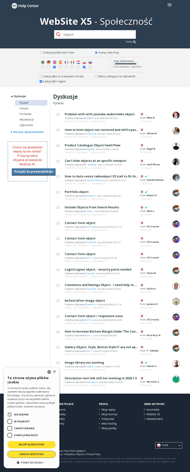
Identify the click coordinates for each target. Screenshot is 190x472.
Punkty (61, 419)
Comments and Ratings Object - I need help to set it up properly (112, 285)
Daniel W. (92, 242)
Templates (69, 454)
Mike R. (90, 118)
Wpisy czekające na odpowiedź (116, 76)
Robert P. (91, 195)
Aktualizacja (26, 119)
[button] (31, 462)
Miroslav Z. (92, 382)
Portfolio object (77, 192)
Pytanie (23, 102)
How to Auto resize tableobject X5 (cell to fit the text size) (109, 176)
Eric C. (90, 258)
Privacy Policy (93, 454)
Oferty (60, 423)
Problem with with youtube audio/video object (100, 114)
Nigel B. (91, 149)
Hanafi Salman (94, 180)
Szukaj (131, 41)
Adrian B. (91, 133)
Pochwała (25, 114)
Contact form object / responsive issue (94, 316)
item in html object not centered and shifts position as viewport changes (119, 130)
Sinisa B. (91, 273)
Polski (168, 445)
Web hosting (109, 423)
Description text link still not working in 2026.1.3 (101, 378)
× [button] (54, 371)
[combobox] (49, 372)
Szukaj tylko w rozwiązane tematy (63, 76)
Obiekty (61, 414)
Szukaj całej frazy (108, 52)
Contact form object (80, 223)
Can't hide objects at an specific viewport (96, 161)
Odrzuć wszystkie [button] (31, 454)
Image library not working (84, 362)
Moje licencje (109, 414)
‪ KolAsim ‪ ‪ (92, 164)
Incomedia (153, 409)
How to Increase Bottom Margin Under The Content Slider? (109, 331)
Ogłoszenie (26, 125)
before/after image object (85, 300)
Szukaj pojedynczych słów (58, 52)
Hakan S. (91, 366)
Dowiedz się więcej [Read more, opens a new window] (34, 406)
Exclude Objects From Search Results (92, 207)
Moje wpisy (108, 409)
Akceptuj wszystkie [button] (31, 444)
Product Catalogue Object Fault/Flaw (92, 145)
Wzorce (61, 409)
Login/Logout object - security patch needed (98, 269)
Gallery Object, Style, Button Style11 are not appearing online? (112, 347)
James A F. (92, 304)
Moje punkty (109, 428)
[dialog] (31, 417)
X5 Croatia (92, 226)
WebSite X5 (153, 414)
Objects (80, 454)
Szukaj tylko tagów (54, 81)
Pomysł (24, 108)
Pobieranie (107, 419)
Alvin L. (90, 211)
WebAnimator (155, 419)
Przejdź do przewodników (33, 171)
